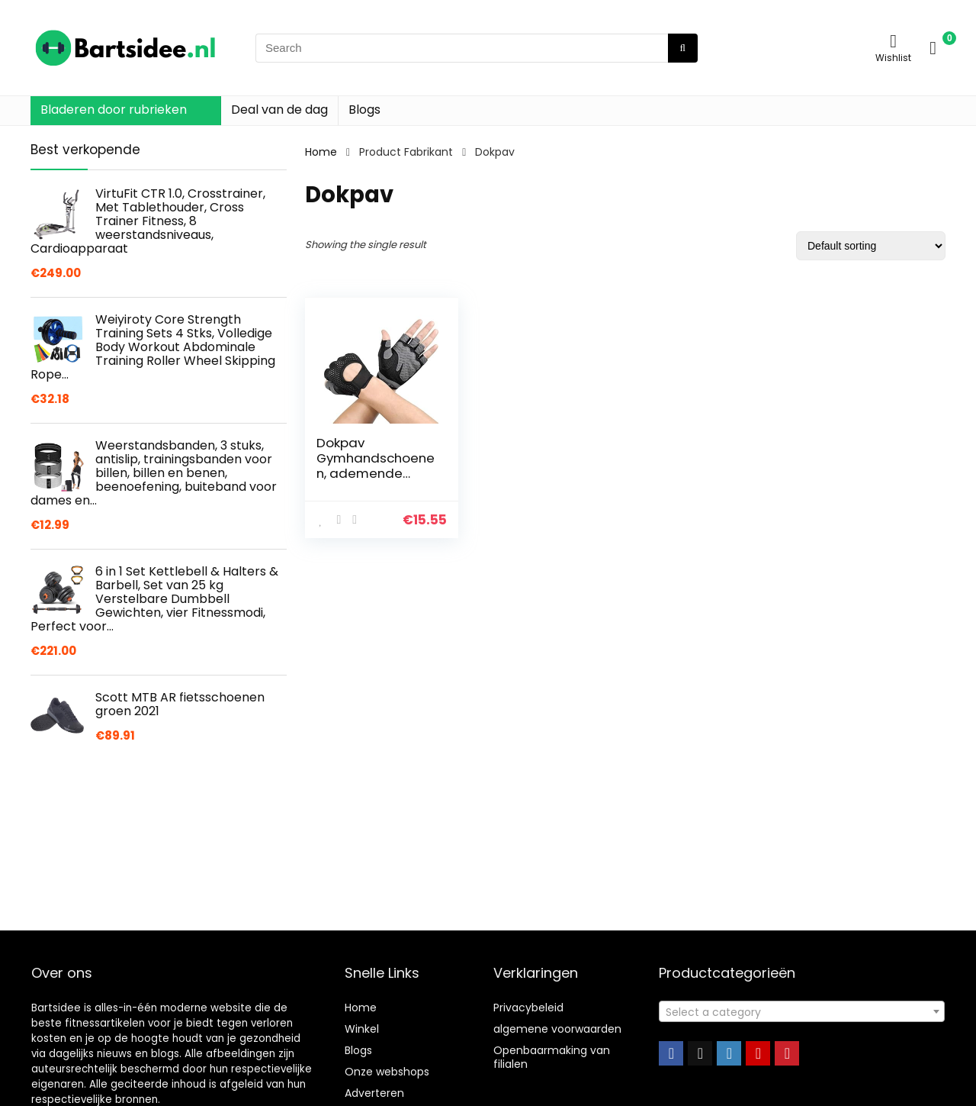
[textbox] (802, 1012)
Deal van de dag (279, 109)
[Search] (683, 48)
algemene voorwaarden (557, 1029)
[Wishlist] (893, 40)
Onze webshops (387, 1071)
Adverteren (374, 1093)
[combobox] (802, 1011)
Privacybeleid (528, 1007)
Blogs (364, 109)
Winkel (362, 1029)
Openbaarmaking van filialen (551, 1057)
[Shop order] (871, 245)
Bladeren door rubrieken (113, 109)
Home (321, 152)
